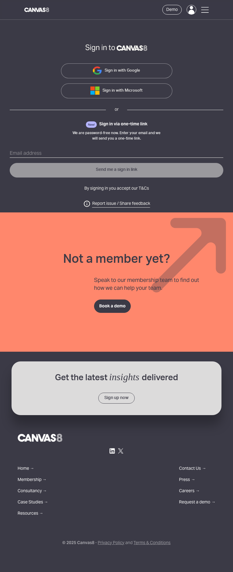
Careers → (189, 491)
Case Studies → (33, 502)
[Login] (191, 10)
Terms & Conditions (152, 543)
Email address (26, 153)
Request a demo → (197, 502)
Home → (26, 469)
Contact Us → (192, 469)
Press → (187, 480)
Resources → (30, 514)
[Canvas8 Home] (37, 9)
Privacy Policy (111, 543)
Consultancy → (32, 491)
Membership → (32, 480)
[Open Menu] (205, 10)
